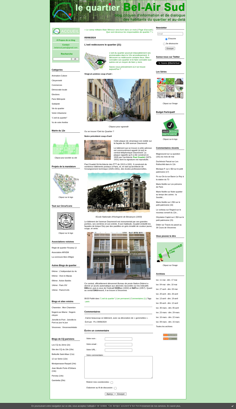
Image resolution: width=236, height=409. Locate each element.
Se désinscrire (170, 43)
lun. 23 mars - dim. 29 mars (168, 312)
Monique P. (161, 169)
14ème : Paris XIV (59, 285)
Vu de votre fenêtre (60, 122)
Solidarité (56, 104)
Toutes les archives (164, 326)
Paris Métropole (58, 99)
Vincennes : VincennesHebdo (64, 327)
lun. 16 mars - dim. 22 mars (168, 317)
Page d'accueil (145, 29)
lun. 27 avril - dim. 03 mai (167, 289)
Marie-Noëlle (161, 184)
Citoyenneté (57, 80)
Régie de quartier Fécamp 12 (64, 248)
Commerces (57, 85)
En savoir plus (173, 406)
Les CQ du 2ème (59, 345)
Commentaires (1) (138, 298)
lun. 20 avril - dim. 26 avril (167, 294)
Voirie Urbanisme (59, 113)
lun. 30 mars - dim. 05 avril (167, 308)
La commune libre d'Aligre (63, 257)
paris (87, 301)
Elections (55, 94)
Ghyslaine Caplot (163, 217)
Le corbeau (161, 210)
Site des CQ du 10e (60, 349)
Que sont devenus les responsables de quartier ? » (129, 32)
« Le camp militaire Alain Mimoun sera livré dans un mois (111, 29)
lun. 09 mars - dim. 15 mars (168, 322)
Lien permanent (123, 298)
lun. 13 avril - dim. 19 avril (167, 298)
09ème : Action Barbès (61, 281)
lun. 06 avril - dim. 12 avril (167, 303)
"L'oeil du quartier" (59, 118)
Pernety (55, 376)
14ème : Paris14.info (60, 290)
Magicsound (161, 154)
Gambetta (56, 380)
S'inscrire (170, 38)
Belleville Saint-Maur (60, 354)
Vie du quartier (58, 108)
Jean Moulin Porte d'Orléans (64, 368)
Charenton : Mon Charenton (64, 307)
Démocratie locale (59, 90)
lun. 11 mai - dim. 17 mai (166, 280)
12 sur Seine (57, 359)
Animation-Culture (59, 76)
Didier (158, 225)
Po (157, 176)
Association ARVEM (60, 252)
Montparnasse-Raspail (61, 363)
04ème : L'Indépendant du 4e (64, 271)
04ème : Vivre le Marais (62, 276)
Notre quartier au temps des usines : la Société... (169, 195)
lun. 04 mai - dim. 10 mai (166, 284)
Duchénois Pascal (163, 161)
